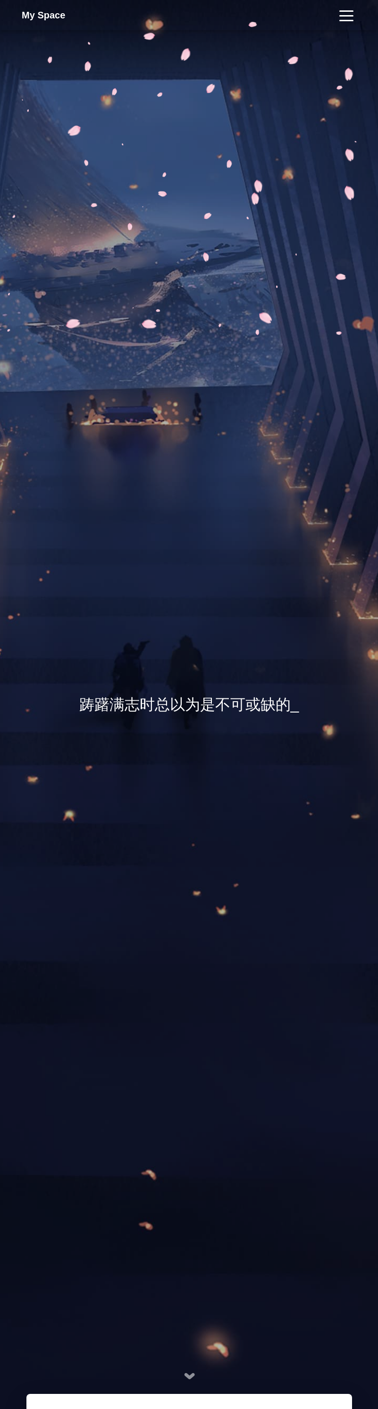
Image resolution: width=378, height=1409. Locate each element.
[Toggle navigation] (346, 15)
